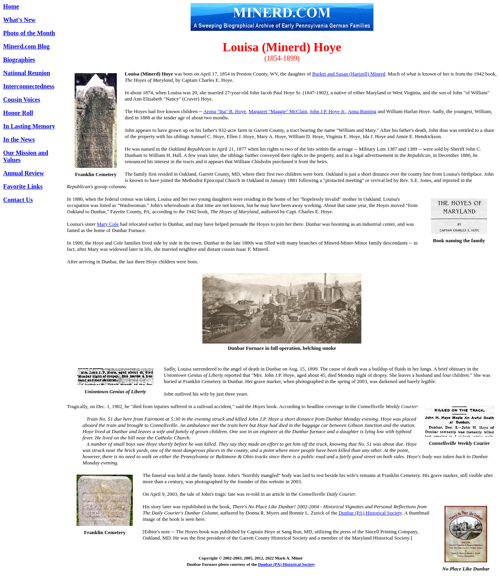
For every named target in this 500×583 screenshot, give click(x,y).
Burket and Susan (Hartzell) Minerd (348, 74)
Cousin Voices (21, 99)
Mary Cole (108, 224)
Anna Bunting (362, 111)
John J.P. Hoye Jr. (328, 111)
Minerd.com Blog (26, 46)
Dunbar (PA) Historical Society (370, 513)
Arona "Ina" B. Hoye (224, 111)
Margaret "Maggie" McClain (277, 111)
